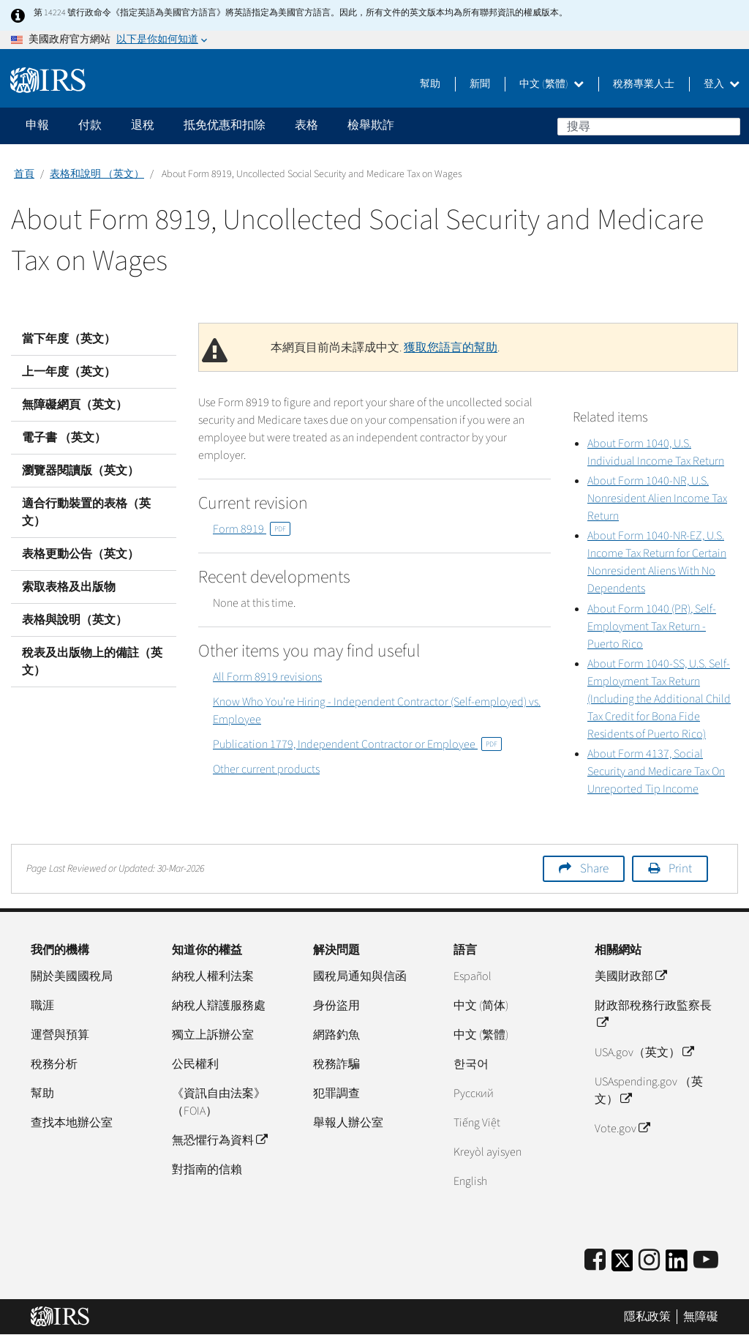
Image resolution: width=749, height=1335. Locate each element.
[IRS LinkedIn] (677, 1265)
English (470, 1181)
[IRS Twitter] (622, 1265)
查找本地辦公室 (72, 1123)
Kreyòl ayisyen (487, 1152)
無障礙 (700, 1316)
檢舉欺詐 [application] (370, 125)
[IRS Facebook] (595, 1261)
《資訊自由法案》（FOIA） (219, 1102)
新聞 (480, 84)
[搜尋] (648, 126)
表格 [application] (306, 125)
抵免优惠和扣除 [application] (225, 125)
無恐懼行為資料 (219, 1140)
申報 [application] (37, 125)
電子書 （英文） (64, 438)
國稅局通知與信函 (360, 976)
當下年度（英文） (69, 339)
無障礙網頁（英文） (74, 405)
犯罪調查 (336, 1093)
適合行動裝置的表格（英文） (86, 512)
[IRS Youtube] (705, 1261)
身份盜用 (336, 1006)
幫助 (430, 84)
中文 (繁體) (551, 84)
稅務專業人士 (643, 84)
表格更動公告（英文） (80, 554)
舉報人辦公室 (348, 1123)
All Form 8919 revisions (267, 677)
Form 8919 (251, 529)
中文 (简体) (480, 1006)
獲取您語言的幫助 (450, 348)
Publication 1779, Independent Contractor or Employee (357, 744)
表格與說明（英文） (74, 620)
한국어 (471, 1064)
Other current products (266, 769)
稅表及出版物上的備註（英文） (92, 661)
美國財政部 (630, 976)
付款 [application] (90, 125)
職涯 (42, 1006)
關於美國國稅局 (72, 976)
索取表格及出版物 (69, 587)
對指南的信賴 (207, 1170)
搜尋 (728, 125)
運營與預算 (60, 1035)
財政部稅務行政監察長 (653, 1014)
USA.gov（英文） (644, 1052)
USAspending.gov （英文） (649, 1090)
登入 (721, 84)
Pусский (473, 1093)
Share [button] (594, 869)
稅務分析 (54, 1064)
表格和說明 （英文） (97, 174)
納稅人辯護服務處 (219, 1006)
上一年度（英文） (69, 372)
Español (472, 976)
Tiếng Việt (476, 1123)
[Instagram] (649, 1261)
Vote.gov (622, 1129)
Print (680, 869)
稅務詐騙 (336, 1064)
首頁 (24, 174)
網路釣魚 (336, 1035)
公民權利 (195, 1064)
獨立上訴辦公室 (213, 1035)
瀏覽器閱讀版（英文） (80, 471)
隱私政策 (647, 1316)
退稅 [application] (142, 125)
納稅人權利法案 (213, 976)
